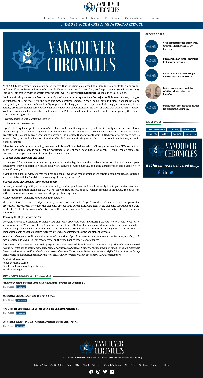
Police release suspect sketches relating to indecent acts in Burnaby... (178, 91)
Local (84, 18)
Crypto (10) (152, 134)
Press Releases (113, 18)
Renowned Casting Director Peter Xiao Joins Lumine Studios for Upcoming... (44, 283)
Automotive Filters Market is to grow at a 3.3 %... (29, 296)
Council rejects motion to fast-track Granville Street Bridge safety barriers (180, 46)
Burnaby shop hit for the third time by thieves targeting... (180, 60)
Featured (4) (190, 134)
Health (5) (165, 134)
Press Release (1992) (156, 129)
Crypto (62, 18)
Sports (73, 18)
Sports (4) (177, 134)
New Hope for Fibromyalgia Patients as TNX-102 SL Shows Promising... (41, 309)
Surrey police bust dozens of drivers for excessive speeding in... (181, 107)
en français (152, 18)
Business (49, 18)
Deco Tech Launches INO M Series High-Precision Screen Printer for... (40, 322)
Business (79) (188, 129)
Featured (96, 18)
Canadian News (133, 18)
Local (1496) (174, 129)
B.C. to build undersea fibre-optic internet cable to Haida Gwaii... (179, 75)
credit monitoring (86, 93)
